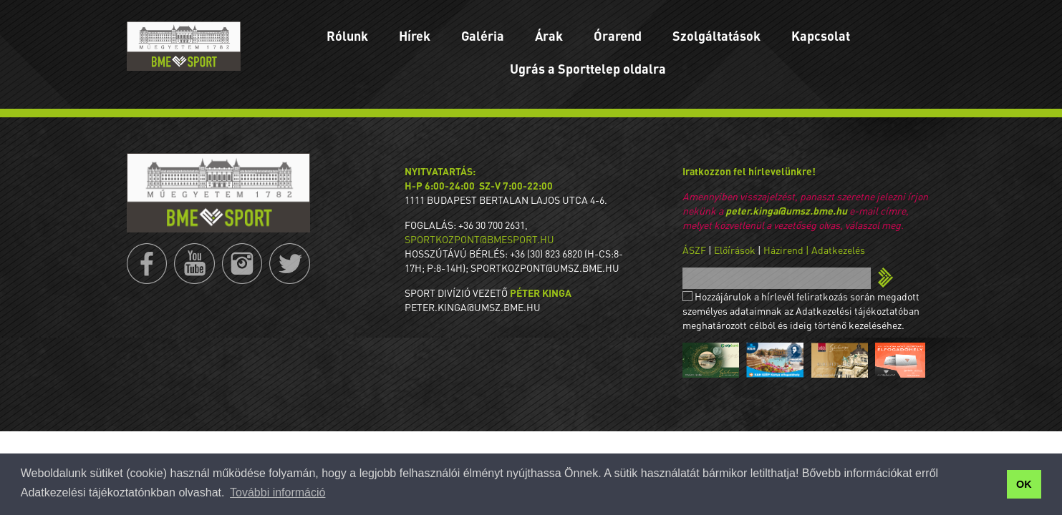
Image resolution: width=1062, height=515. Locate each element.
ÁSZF (694, 249)
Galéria (482, 35)
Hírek (414, 35)
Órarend (618, 35)
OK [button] (1024, 484)
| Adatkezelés (835, 249)
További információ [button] (277, 492)
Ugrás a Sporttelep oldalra (588, 68)
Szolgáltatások (716, 35)
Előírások (735, 249)
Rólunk (347, 35)
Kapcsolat (820, 35)
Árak (549, 35)
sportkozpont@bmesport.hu (479, 238)
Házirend (783, 249)
